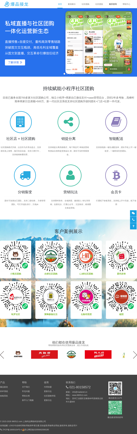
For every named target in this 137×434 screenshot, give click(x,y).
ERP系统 (4, 391)
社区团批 (99, 4)
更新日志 (48, 391)
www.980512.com (79, 395)
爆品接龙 (16, 4)
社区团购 (85, 4)
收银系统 (4, 396)
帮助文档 (26, 396)
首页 (60, 5)
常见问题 (26, 391)
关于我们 (26, 387)
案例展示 (72, 4)
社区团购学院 (49, 396)
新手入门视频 (28, 400)
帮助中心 (126, 4)
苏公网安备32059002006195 (36, 430)
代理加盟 (48, 387)
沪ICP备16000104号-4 (12, 430)
